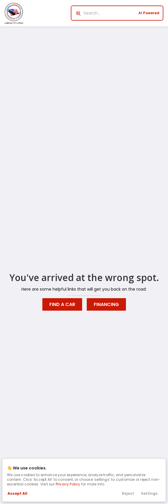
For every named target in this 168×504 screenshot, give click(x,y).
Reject (128, 493)
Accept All (17, 493)
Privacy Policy (68, 484)
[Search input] (117, 13)
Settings (149, 493)
